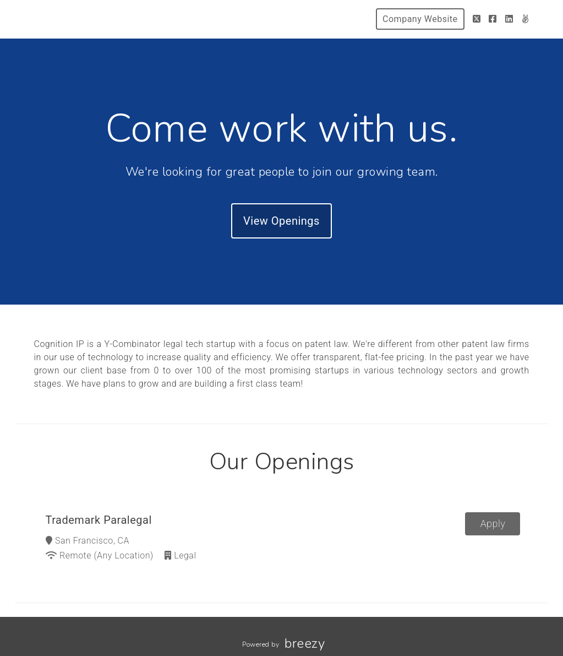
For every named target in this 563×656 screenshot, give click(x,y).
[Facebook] (493, 19)
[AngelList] (525, 19)
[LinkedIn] (509, 19)
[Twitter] (477, 19)
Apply (493, 523)
